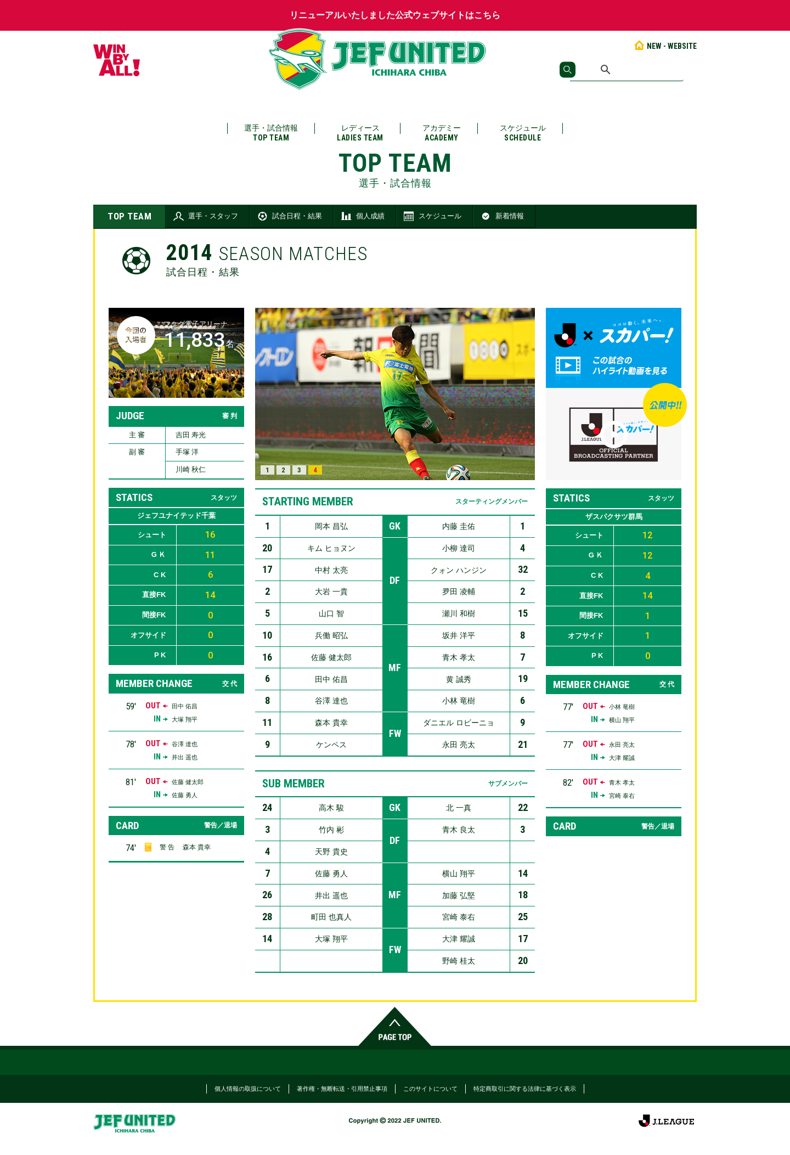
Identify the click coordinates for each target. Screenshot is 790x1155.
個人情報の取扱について (248, 1088)
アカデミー (441, 133)
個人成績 (362, 216)
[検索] (626, 69)
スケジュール (523, 133)
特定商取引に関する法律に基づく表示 (524, 1088)
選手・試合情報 (271, 133)
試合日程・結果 (289, 216)
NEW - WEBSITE (665, 46)
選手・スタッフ (205, 216)
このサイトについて (430, 1088)
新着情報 (501, 216)
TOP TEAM (129, 216)
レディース (360, 133)
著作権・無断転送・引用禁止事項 (342, 1088)
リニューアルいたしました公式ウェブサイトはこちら (395, 15)
